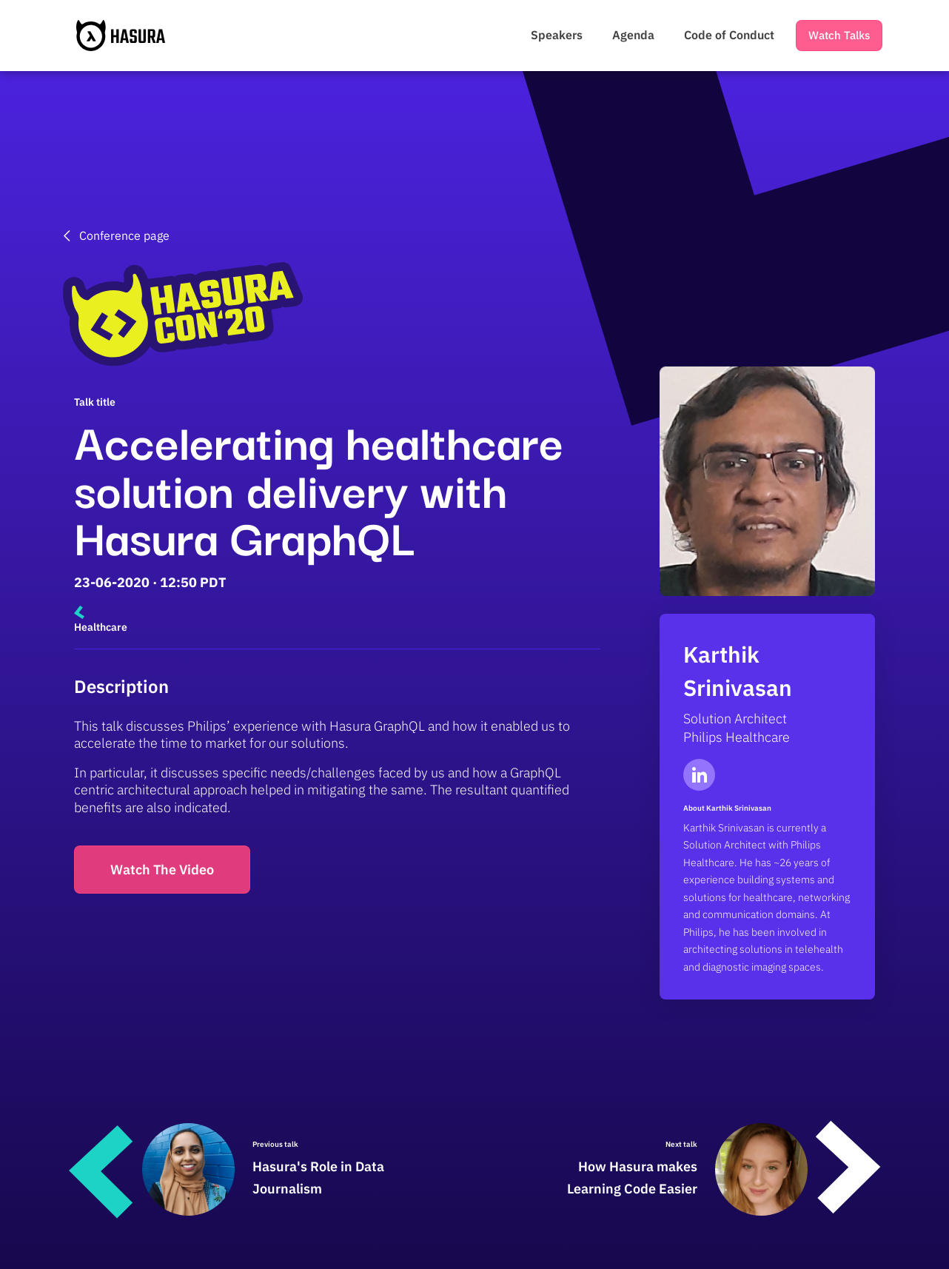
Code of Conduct (729, 34)
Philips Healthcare (736, 737)
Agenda (633, 34)
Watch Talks (839, 35)
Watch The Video (162, 869)
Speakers (557, 34)
